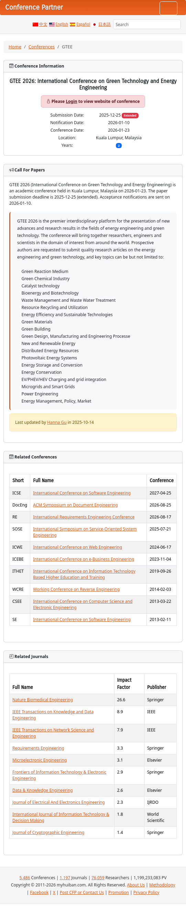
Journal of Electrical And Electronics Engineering (58, 802)
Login (71, 101)
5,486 (25, 878)
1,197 (65, 878)
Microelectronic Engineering (39, 760)
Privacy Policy (146, 892)
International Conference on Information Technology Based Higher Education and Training (84, 574)
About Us (136, 885)
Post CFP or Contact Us (82, 892)
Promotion (118, 892)
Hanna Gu (56, 422)
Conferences (42, 47)
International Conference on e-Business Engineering (83, 559)
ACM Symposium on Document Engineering (75, 505)
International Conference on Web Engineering (77, 547)
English (62, 24)
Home (15, 47)
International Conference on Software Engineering (82, 493)
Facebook (39, 892)
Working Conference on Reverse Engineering (76, 589)
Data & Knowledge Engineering (42, 790)
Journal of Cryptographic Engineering (48, 832)
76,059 (98, 878)
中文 (43, 24)
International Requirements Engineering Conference (83, 517)
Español (83, 24)
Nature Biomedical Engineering (42, 700)
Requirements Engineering (38, 748)
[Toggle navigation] (168, 8)
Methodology (162, 885)
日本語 (104, 24)
